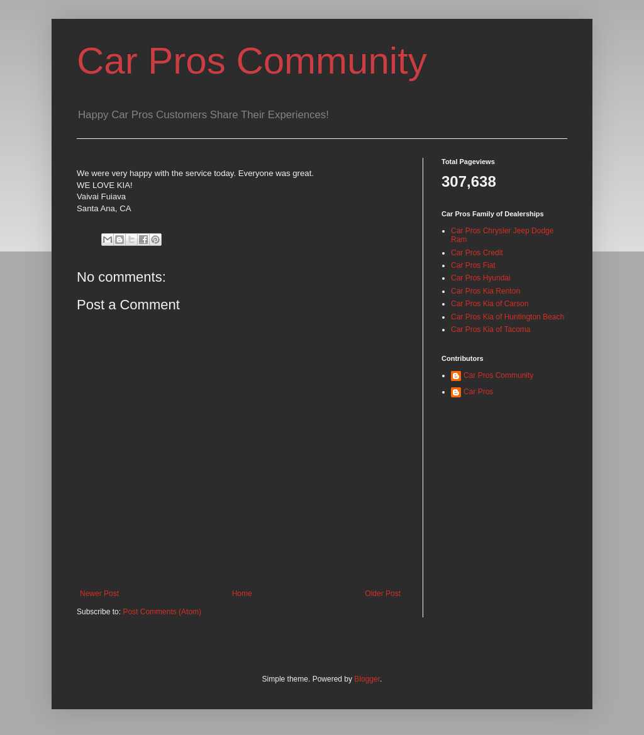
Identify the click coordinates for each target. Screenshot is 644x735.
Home (242, 593)
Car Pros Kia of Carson (489, 303)
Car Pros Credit (477, 252)
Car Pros (478, 391)
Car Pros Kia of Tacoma (491, 329)
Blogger (367, 679)
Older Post (383, 593)
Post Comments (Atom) (162, 611)
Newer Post (99, 593)
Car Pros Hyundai (481, 278)
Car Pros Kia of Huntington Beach (507, 316)
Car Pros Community (252, 61)
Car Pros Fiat (473, 265)
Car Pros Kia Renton (485, 291)
